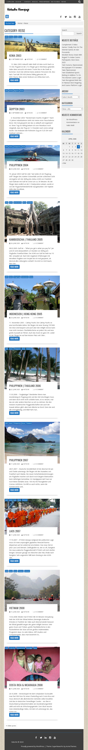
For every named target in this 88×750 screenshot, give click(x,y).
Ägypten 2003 (17, 109)
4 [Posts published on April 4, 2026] (78, 147)
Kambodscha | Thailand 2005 (26, 239)
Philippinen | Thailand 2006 (25, 386)
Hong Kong (17, 277)
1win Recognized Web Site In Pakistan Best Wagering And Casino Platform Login (72, 82)
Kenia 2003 (15, 55)
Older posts (11, 726)
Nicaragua (29, 648)
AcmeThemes (71, 746)
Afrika (11, 37)
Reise (20, 37)
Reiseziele (35, 2)
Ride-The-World (55, 2)
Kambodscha (18, 202)
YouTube (63, 2)
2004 (6, 146)
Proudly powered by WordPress (32, 746)
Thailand (29, 202)
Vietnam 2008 (17, 608)
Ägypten (16, 90)
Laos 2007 (14, 531)
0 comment (43, 59)
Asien (10, 146)
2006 (6, 349)
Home (20, 23)
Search (64, 30)
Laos (15, 500)
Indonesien (24, 277)
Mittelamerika (20, 648)
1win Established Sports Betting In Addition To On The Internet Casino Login (71, 75)
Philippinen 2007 (18, 460)
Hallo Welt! (70, 125)
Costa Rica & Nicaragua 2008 (26, 685)
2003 (6, 37)
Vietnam (27, 571)
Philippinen (17, 146)
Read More (14, 80)
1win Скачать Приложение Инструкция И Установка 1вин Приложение (72, 67)
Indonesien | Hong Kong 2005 (25, 314)
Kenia (15, 37)
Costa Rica (12, 648)
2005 (6, 202)
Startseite (27, 2)
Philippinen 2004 (18, 165)
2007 (6, 423)
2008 (6, 571)
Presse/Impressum (44, 2)
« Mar (64, 163)
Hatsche (29, 59)
